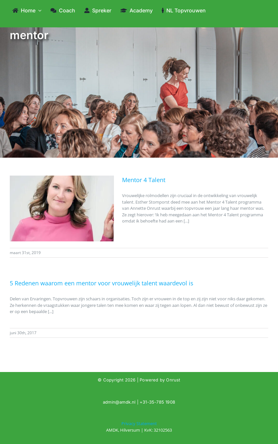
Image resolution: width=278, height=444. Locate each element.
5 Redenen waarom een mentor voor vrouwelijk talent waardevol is (101, 283)
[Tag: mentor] (139, 426)
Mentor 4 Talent (143, 180)
